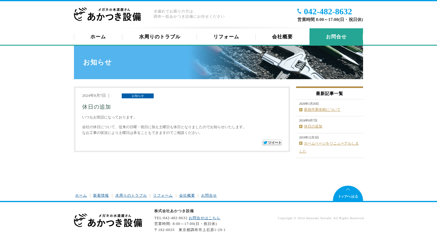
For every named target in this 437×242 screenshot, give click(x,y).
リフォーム (226, 36)
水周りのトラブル (159, 36)
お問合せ (336, 36)
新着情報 (101, 195)
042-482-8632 (328, 11)
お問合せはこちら (204, 218)
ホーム (98, 36)
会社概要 (282, 36)
